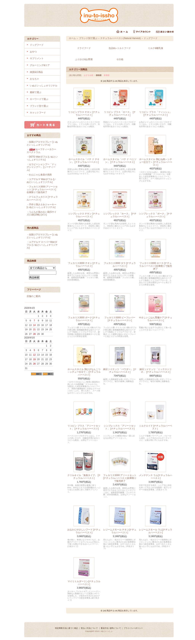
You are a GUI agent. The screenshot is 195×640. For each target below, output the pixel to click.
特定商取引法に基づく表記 (66, 628)
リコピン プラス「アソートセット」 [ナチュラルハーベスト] (84, 427)
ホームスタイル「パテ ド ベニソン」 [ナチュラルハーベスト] (120, 160)
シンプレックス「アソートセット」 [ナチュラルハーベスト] (120, 427)
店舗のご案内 (33, 296)
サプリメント (37, 58)
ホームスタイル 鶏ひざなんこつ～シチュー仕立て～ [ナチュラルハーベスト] (84, 372)
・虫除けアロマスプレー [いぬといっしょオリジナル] (42, 143)
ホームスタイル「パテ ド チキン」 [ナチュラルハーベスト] (84, 160)
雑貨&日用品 (36, 72)
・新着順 (105, 75)
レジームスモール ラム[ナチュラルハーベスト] (155, 531)
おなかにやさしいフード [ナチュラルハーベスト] (84, 531)
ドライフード (84, 48)
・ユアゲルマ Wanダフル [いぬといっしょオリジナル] (41, 180)
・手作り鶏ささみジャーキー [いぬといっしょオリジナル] (41, 206)
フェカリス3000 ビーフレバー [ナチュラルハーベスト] (119, 319)
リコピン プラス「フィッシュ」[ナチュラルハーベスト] (155, 113)
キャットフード (38, 112)
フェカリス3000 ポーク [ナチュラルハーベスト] (84, 319)
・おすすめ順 (87, 75)
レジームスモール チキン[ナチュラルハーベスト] (120, 531)
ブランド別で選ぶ (39, 106)
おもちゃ (34, 78)
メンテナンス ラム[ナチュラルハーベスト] (155, 476)
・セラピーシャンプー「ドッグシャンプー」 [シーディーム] (41, 167)
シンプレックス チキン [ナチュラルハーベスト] (84, 215)
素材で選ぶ (35, 92)
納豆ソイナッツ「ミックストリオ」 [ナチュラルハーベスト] (156, 370)
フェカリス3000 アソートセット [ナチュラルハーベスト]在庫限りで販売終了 (120, 478)
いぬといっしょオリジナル (43, 85)
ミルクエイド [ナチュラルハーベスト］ (155, 427)
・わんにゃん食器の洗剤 (39, 174)
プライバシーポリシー (133, 628)
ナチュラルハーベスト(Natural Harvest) (120, 38)
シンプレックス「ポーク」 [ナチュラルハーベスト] (155, 215)
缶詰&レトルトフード (120, 48)
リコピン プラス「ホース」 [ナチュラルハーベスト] (120, 113)
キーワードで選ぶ (39, 99)
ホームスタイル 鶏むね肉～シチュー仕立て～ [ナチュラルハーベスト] (155, 162)
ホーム (72, 38)
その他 (119, 59)
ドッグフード (37, 45)
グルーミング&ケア (40, 65)
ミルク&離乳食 (155, 48)
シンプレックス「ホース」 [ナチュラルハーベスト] (120, 215)
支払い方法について (89, 628)
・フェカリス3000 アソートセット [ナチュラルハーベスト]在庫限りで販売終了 (42, 189)
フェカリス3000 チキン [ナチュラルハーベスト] (84, 264)
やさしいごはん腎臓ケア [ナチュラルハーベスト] (155, 319)
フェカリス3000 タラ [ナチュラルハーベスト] (120, 264)
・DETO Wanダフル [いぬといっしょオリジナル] (42, 158)
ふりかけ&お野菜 (84, 59)
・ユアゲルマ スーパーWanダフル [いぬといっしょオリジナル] (42, 245)
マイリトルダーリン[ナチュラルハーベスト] (84, 583)
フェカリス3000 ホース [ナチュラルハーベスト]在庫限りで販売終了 (155, 266)
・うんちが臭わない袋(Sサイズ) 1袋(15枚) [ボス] (41, 213)
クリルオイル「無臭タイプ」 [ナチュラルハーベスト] (84, 476)
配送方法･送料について (111, 628)
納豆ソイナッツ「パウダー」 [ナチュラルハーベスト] (120, 370)
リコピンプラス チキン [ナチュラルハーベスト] (84, 113)
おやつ (33, 51)
